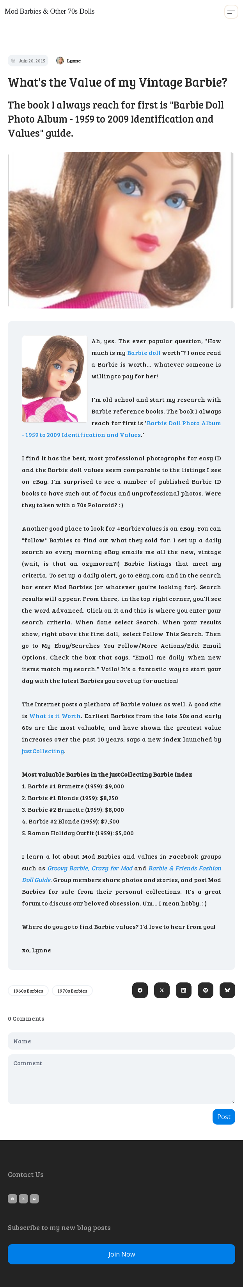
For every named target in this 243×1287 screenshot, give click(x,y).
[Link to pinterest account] (12, 1199)
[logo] (49, 11)
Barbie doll (144, 352)
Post (224, 1116)
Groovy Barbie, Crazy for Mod (89, 868)
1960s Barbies (28, 991)
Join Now (121, 1254)
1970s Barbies (72, 991)
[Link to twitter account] (23, 1199)
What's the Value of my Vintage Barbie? (117, 81)
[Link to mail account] (34, 1199)
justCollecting (43, 751)
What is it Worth (55, 715)
